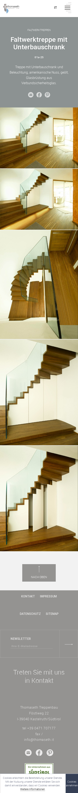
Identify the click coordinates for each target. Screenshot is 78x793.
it (55, 7)
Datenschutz (30, 614)
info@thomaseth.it (39, 739)
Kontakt (28, 596)
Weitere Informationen (32, 789)
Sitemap (52, 614)
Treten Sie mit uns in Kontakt (39, 676)
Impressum (48, 596)
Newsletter (21, 638)
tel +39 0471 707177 (39, 728)
